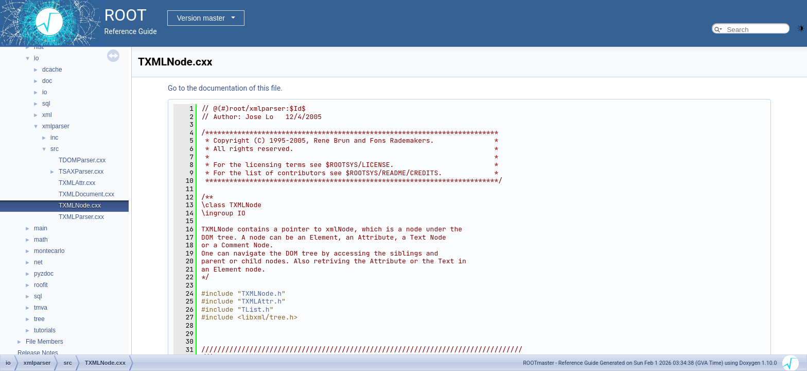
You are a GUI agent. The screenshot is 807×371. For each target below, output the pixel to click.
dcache (52, 69)
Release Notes (37, 353)
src (54, 149)
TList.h (255, 309)
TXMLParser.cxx (81, 217)
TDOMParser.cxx (82, 160)
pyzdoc (44, 273)
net (38, 262)
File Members (44, 341)
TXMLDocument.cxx (86, 194)
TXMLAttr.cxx (77, 183)
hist (39, 46)
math (41, 239)
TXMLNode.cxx (80, 205)
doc (47, 81)
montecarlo (49, 251)
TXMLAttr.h (261, 301)
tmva (40, 307)
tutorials (45, 330)
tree (39, 319)
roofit (41, 285)
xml (47, 115)
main (40, 228)
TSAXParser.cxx (81, 171)
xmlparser (55, 126)
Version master (201, 18)
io (36, 58)
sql (46, 103)
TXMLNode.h (261, 293)
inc (54, 137)
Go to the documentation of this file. (225, 88)
